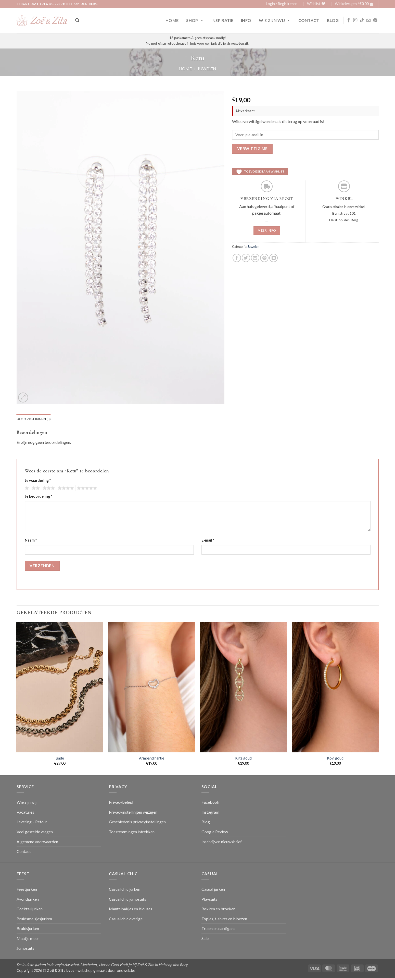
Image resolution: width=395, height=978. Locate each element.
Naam (31, 540)
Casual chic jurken (124, 889)
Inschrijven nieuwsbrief (221, 841)
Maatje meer (28, 938)
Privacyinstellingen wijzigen (133, 812)
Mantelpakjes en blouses (130, 908)
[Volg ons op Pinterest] (375, 20)
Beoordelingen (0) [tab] (33, 419)
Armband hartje (151, 758)
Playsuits (209, 899)
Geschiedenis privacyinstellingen (137, 821)
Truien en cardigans (218, 928)
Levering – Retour (32, 821)
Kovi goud (335, 758)
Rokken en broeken (218, 908)
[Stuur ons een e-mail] (368, 20)
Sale (205, 938)
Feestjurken (27, 889)
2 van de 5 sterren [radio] (35, 488)
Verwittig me (252, 148)
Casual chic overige (126, 918)
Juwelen (206, 68)
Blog (333, 20)
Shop (195, 20)
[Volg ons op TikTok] (362, 20)
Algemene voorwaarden (37, 841)
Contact (308, 20)
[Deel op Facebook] (237, 258)
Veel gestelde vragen (35, 831)
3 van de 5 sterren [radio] (48, 488)
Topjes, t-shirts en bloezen (224, 918)
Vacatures (25, 812)
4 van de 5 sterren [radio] (65, 488)
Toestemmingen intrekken (132, 831)
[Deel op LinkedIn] (273, 258)
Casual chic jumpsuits (127, 899)
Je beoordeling (38, 496)
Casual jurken (213, 889)
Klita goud (243, 758)
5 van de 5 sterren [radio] (86, 488)
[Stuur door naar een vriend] (255, 258)
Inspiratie (222, 20)
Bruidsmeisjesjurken (34, 918)
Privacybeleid (121, 802)
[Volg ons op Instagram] (355, 20)
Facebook (210, 802)
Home (172, 20)
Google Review (214, 831)
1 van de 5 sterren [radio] (26, 488)
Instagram (210, 812)
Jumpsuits (25, 948)
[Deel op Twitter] (246, 258)
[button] (281, 4)
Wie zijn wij (274, 20)
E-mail (207, 540)
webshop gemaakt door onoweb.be (106, 970)
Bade (60, 758)
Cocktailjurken (30, 908)
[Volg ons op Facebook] (349, 20)
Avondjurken (28, 899)
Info (246, 20)
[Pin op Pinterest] (264, 258)
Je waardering (38, 480)
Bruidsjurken (28, 928)
